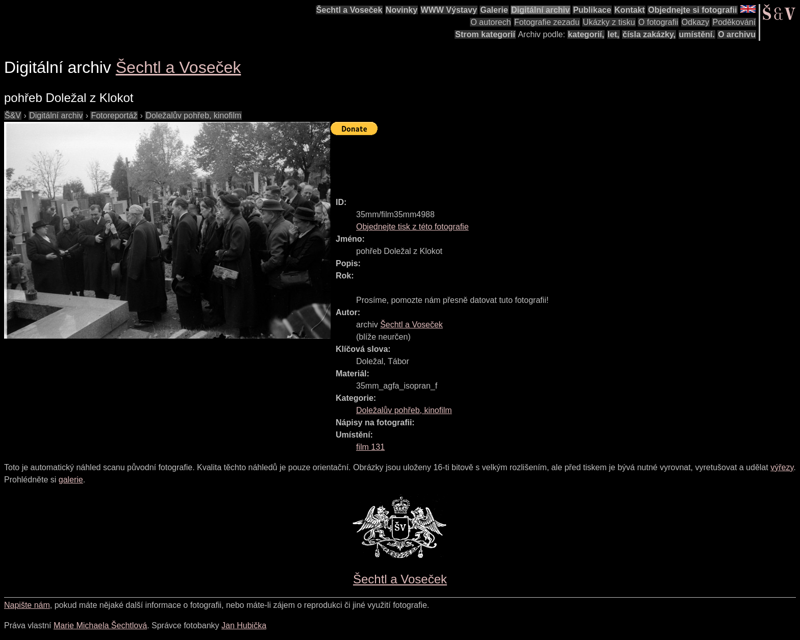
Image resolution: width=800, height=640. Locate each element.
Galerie (494, 10)
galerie (71, 479)
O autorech (490, 22)
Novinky (401, 10)
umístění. (697, 34)
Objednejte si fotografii (692, 10)
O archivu (737, 34)
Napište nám (27, 605)
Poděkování (734, 22)
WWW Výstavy (449, 10)
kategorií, (586, 34)
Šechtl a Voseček (349, 10)
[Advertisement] (516, 162)
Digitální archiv (540, 10)
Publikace (592, 10)
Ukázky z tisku (609, 22)
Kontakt (629, 10)
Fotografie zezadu (547, 22)
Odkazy (695, 22)
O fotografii (658, 22)
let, (613, 34)
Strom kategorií (485, 34)
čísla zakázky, (649, 34)
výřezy (781, 467)
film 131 (370, 447)
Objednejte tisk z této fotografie (412, 226)
